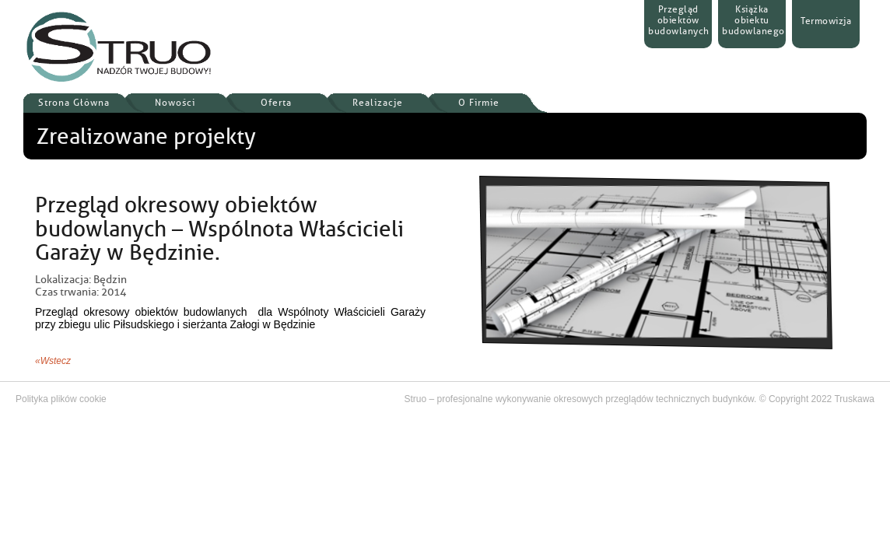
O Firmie (478, 102)
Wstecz (55, 360)
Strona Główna (74, 102)
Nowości (175, 102)
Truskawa (854, 399)
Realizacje (377, 102)
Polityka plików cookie (61, 399)
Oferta (276, 102)
